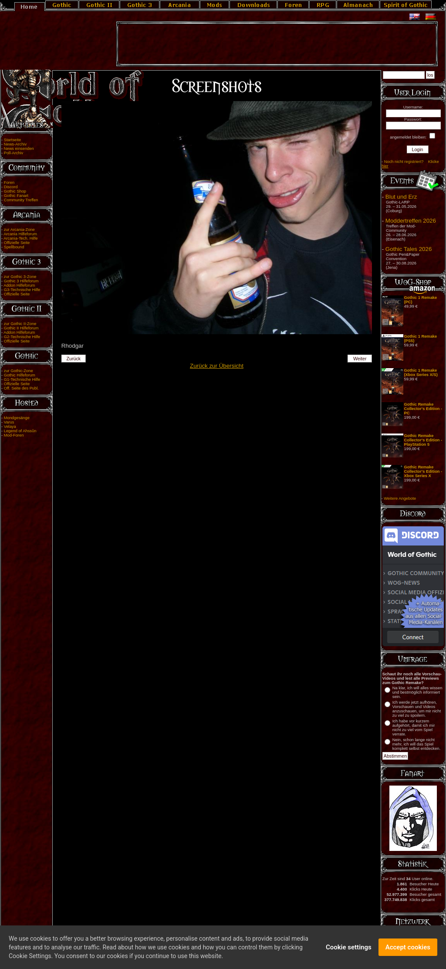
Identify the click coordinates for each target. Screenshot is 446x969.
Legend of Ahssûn (20, 431)
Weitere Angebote (400, 498)
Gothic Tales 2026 (408, 249)
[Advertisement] (277, 44)
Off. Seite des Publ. (21, 388)
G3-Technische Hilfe (22, 290)
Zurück (73, 358)
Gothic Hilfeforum (19, 375)
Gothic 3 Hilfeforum (21, 281)
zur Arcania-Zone (19, 229)
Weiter (360, 358)
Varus (9, 422)
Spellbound (14, 247)
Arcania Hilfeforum (20, 234)
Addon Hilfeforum (19, 285)
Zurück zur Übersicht (216, 366)
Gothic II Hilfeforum (21, 328)
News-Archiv (15, 144)
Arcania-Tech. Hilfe (20, 238)
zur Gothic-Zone (18, 371)
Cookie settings (349, 949)
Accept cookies (407, 949)
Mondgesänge (17, 418)
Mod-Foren (14, 435)
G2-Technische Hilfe (22, 337)
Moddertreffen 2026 (410, 220)
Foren (9, 182)
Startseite (12, 140)
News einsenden (19, 148)
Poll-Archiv (14, 153)
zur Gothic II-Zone (20, 324)
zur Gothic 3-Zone (20, 276)
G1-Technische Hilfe (22, 379)
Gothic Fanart (16, 195)
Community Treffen (21, 200)
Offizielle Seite (17, 243)
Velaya (10, 426)
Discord (11, 187)
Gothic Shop (15, 191)
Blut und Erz (401, 196)
